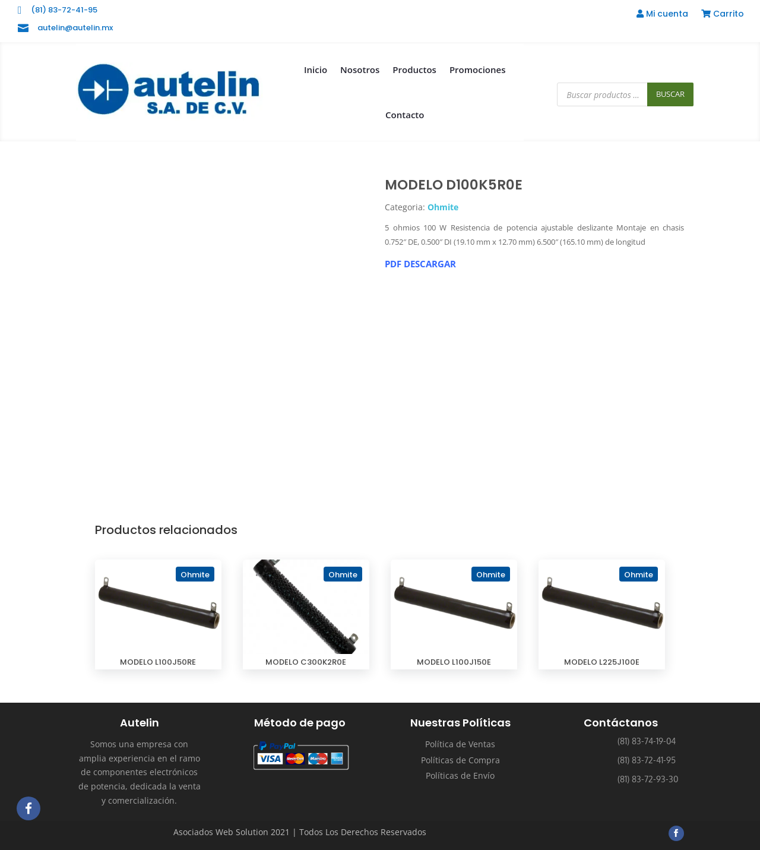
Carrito (722, 15)
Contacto (404, 115)
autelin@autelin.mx (75, 27)
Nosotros (359, 69)
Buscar (670, 94)
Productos (414, 69)
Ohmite (443, 207)
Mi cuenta (662, 15)
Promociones (477, 69)
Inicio (315, 69)
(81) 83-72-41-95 (64, 9)
